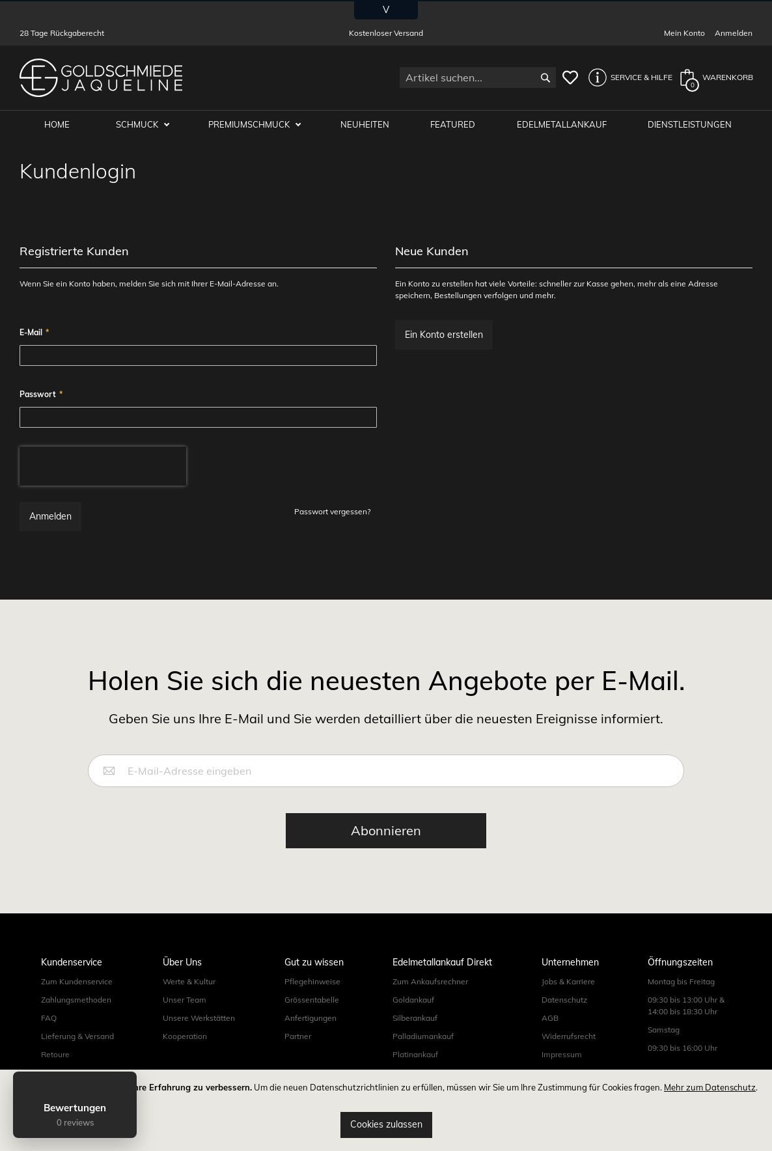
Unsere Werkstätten (199, 1018)
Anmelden (733, 33)
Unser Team (184, 1000)
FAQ (49, 1018)
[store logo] (101, 78)
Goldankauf (413, 1000)
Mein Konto (684, 33)
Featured (454, 125)
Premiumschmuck (252, 125)
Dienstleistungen (690, 125)
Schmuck (141, 125)
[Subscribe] (386, 831)
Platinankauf (415, 1055)
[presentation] (103, 466)
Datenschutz (564, 1000)
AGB (550, 1018)
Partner (297, 1037)
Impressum (562, 1055)
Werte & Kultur (189, 982)
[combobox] (478, 77)
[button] (626, 77)
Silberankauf (415, 1018)
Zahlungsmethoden (76, 1000)
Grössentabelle (311, 1000)
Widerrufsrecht (569, 1037)
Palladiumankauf (423, 1037)
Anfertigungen (310, 1018)
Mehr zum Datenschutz (710, 1087)
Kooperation (185, 1037)
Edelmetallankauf (562, 125)
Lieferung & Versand (77, 1037)
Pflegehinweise (312, 982)
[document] (386, 1110)
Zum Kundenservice (77, 982)
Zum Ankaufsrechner (430, 982)
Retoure (55, 1055)
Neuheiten (366, 125)
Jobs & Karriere (568, 982)
